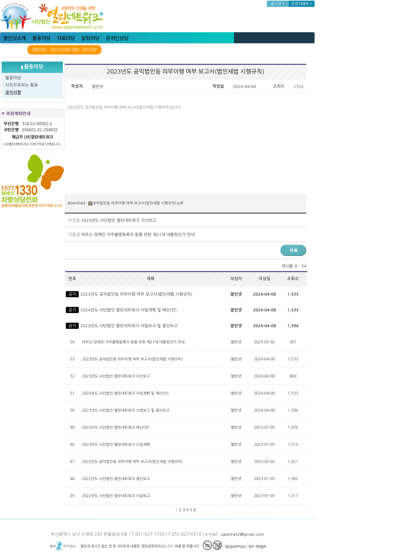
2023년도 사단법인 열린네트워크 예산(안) (116, 427)
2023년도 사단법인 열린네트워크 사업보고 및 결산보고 (129, 326)
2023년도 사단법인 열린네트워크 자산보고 (118, 220)
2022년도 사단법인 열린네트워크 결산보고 (116, 479)
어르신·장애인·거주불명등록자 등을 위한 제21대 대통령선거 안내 (138, 234)
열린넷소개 (14, 38)
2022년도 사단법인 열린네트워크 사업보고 (116, 496)
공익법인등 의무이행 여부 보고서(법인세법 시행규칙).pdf (135, 203)
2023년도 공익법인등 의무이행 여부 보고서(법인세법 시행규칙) (136, 294)
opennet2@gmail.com (242, 534)
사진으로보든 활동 (64, 50)
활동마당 (41, 38)
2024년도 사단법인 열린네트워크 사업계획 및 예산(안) (128, 310)
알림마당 (90, 38)
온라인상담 (117, 38)
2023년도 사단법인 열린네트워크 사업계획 (116, 444)
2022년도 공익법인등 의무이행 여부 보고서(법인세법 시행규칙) (133, 462)
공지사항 (89, 50)
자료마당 (66, 38)
